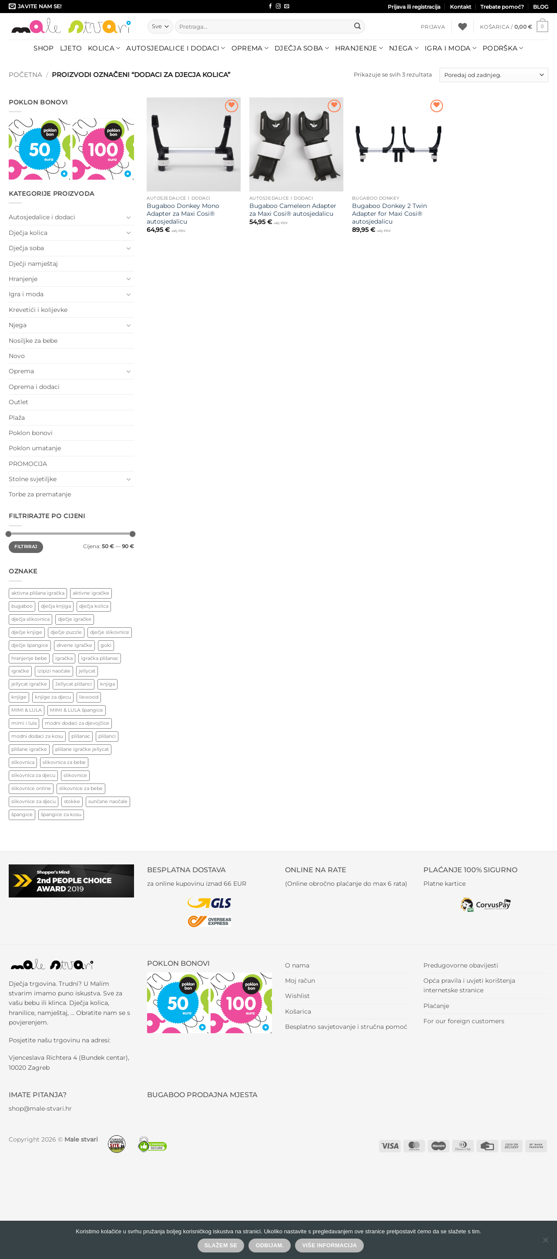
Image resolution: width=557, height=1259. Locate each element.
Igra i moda (450, 48)
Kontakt (460, 6)
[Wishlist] (462, 26)
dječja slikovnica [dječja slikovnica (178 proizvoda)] (30, 619)
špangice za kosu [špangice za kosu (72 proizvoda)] (61, 814)
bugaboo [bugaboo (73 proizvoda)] (22, 606)
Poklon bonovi (31, 433)
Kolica (104, 48)
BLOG (540, 6)
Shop (44, 48)
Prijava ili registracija (414, 6)
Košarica (298, 1011)
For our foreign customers (463, 1021)
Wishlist (297, 996)
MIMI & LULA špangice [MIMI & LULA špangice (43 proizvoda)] (76, 710)
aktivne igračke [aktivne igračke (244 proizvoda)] (91, 593)
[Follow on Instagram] (278, 6)
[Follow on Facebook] (270, 6)
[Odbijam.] (545, 1242)
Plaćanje (436, 1006)
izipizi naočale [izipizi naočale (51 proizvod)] (53, 671)
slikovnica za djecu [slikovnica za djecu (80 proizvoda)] (33, 775)
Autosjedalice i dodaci (175, 48)
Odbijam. (270, 1245)
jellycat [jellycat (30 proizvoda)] (87, 671)
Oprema (250, 48)
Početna (25, 74)
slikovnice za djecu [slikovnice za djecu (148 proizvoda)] (33, 801)
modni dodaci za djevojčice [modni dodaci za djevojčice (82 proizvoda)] (77, 723)
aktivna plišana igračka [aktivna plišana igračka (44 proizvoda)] (37, 593)
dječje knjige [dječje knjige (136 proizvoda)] (26, 632)
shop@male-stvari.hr (40, 1108)
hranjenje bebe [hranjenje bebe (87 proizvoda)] (29, 658)
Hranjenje (359, 48)
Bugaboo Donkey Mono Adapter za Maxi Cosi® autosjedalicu (183, 213)
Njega (404, 48)
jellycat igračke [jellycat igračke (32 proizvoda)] (29, 684)
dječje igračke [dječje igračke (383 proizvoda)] (74, 619)
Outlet (18, 402)
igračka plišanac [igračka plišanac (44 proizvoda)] (99, 658)
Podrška (503, 48)
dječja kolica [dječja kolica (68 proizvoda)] (93, 606)
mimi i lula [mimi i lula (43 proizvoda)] (24, 723)
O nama (297, 965)
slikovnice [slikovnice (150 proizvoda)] (75, 775)
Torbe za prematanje (40, 494)
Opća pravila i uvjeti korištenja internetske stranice (469, 985)
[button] (433, 26)
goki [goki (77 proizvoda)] (106, 645)
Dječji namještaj (33, 264)
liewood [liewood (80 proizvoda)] (88, 697)
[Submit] (357, 26)
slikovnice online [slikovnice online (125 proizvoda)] (31, 788)
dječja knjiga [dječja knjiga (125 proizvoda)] (56, 606)
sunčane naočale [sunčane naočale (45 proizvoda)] (108, 801)
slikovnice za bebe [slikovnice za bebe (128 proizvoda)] (81, 788)
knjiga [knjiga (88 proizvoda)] (107, 684)
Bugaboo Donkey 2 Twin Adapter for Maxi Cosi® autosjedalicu (389, 213)
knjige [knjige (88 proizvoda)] (19, 697)
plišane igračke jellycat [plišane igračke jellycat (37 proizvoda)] (82, 749)
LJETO (71, 48)
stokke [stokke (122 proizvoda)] (72, 801)
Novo (17, 356)
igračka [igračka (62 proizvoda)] (64, 658)
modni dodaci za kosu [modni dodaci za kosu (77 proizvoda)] (37, 736)
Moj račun (300, 980)
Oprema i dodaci (34, 387)
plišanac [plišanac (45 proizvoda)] (80, 736)
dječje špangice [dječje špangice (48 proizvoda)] (29, 645)
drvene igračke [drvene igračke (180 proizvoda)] (74, 645)
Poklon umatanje (35, 448)
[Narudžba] (494, 75)
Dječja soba (302, 48)
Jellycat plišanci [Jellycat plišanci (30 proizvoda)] (73, 684)
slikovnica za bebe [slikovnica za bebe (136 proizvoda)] (64, 762)
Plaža (17, 418)
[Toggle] (129, 217)
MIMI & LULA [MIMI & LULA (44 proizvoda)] (26, 710)
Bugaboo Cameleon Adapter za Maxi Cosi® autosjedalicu (292, 209)
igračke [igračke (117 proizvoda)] (20, 671)
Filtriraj (25, 546)
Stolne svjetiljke (33, 479)
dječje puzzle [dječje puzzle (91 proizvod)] (66, 632)
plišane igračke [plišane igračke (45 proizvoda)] (29, 749)
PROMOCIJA (28, 464)
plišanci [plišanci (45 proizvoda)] (107, 736)
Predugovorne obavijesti (460, 965)
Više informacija (329, 1245)
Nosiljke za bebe (33, 341)
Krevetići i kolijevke (38, 310)
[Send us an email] (286, 6)
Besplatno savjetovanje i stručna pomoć (346, 1027)
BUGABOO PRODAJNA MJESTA (202, 1095)
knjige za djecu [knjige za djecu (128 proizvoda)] (53, 697)
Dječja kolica (28, 233)
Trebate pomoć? (502, 6)
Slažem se (221, 1245)
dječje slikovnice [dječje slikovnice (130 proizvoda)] (109, 632)
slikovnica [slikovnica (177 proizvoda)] (22, 762)
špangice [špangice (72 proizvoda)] (22, 814)
